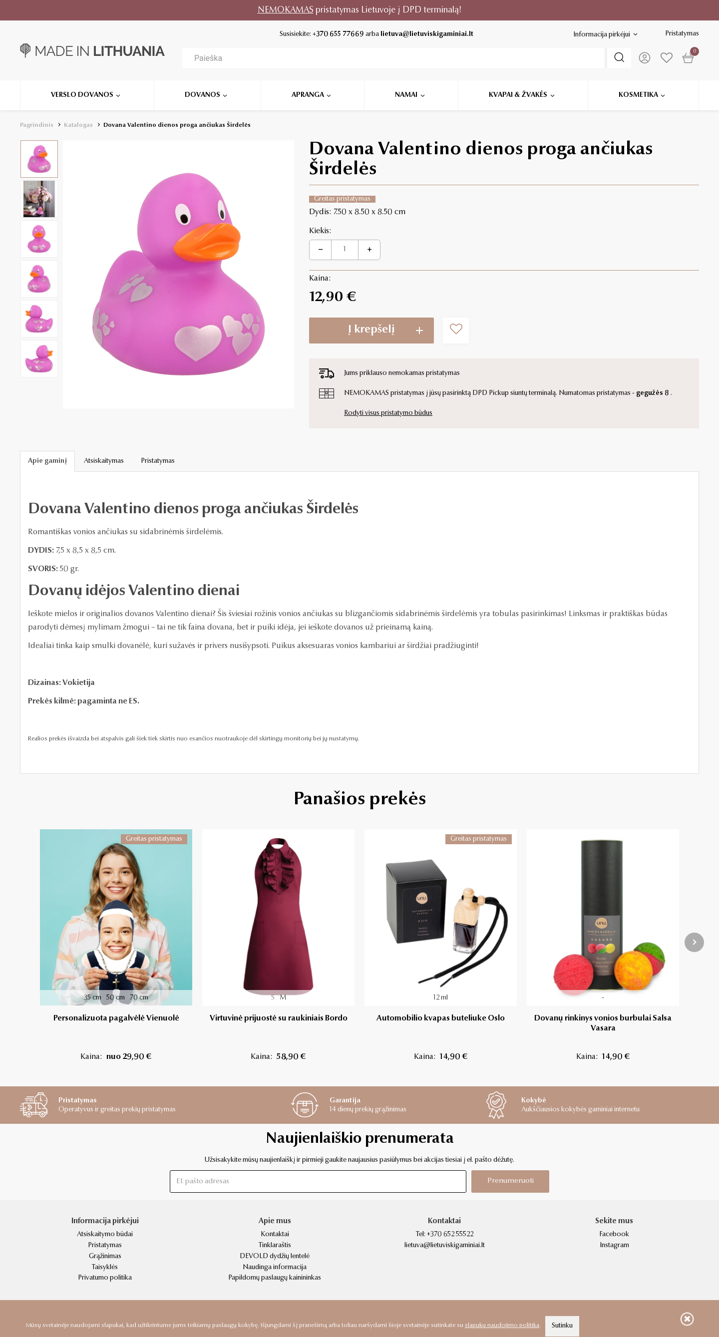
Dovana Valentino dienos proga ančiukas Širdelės (177, 125)
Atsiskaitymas (104, 461)
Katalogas (78, 125)
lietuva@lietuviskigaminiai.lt (426, 34)
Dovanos (202, 94)
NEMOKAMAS (286, 10)
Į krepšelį (371, 330)
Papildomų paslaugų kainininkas (274, 1278)
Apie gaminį (47, 461)
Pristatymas (682, 33)
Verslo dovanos (82, 94)
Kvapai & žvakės (518, 94)
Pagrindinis (36, 125)
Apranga (308, 94)
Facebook (614, 1234)
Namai (406, 94)
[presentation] (694, 942)
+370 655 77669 (338, 34)
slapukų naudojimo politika (502, 1326)
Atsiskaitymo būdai (105, 1234)
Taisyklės (105, 1267)
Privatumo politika (105, 1278)
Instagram (614, 1245)
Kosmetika (638, 94)
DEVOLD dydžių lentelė (275, 1256)
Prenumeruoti (510, 1181)
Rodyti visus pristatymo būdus (388, 413)
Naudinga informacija (275, 1267)
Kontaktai (275, 1234)
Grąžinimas (105, 1256)
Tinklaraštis (275, 1245)
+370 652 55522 (450, 1234)
